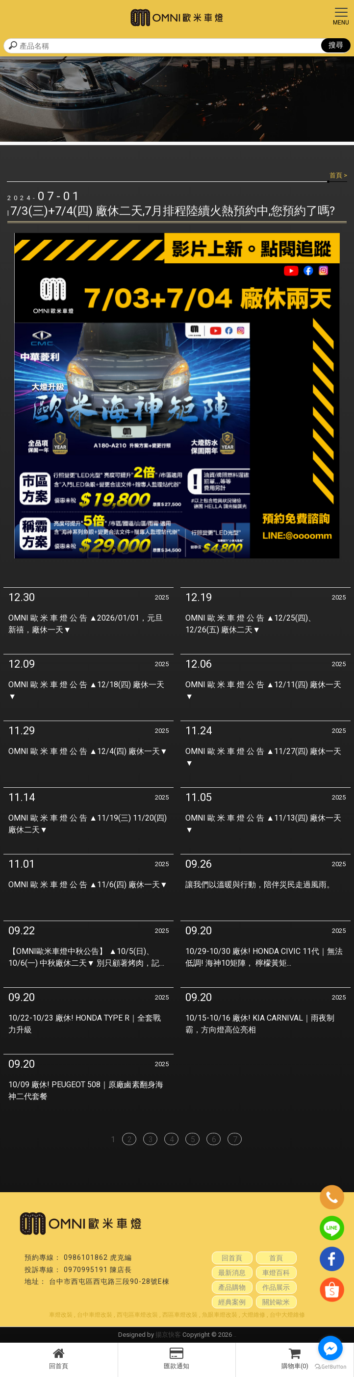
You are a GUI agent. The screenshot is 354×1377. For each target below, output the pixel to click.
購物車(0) (294, 1358)
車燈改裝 (61, 1314)
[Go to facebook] (330, 1348)
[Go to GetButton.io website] (330, 1367)
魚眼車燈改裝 (219, 1314)
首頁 (335, 175)
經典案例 (232, 1302)
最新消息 (232, 1273)
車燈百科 (276, 1273)
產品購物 (232, 1287)
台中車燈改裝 (94, 1314)
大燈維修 (253, 1314)
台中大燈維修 (287, 1314)
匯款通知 (177, 1358)
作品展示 (276, 1287)
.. (234, 1334)
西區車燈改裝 (180, 1314)
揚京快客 (168, 1334)
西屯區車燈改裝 (137, 1314)
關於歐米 (276, 1302)
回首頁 (58, 1358)
